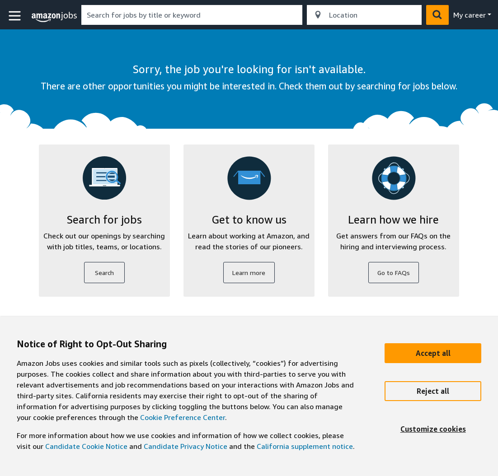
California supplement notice (305, 446)
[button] (16, 16)
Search (104, 272)
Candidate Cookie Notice (86, 446)
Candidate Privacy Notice (185, 446)
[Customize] (433, 429)
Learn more (248, 272)
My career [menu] (469, 14)
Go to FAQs (393, 272)
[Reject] (433, 391)
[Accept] (433, 353)
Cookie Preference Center (182, 417)
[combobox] (191, 15)
